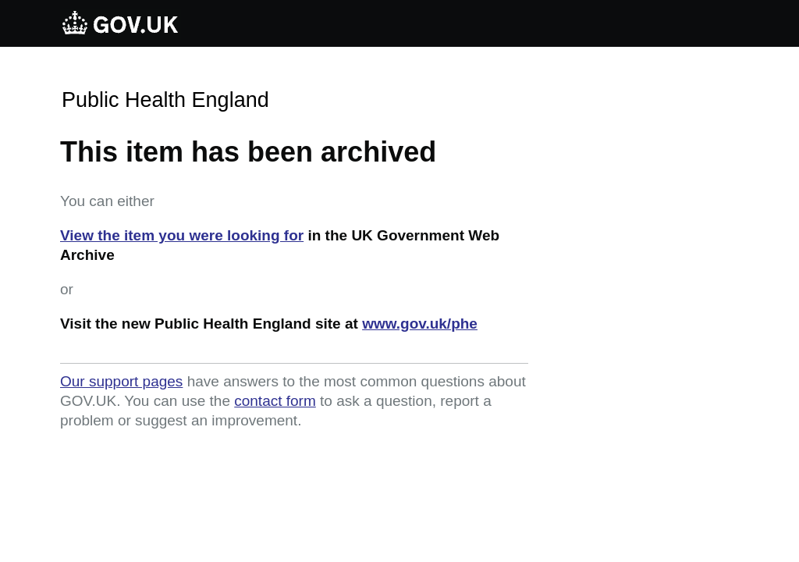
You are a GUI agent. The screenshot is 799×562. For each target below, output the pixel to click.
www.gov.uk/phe (420, 323)
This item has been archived (248, 152)
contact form (275, 401)
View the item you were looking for (182, 235)
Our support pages (121, 381)
